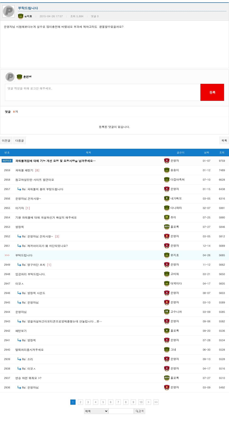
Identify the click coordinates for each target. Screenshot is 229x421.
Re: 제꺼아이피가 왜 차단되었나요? (45, 246)
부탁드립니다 (23, 255)
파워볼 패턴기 (27, 170)
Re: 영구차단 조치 (36, 265)
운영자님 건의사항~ (28, 198)
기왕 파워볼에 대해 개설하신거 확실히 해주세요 (46, 217)
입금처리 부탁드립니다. (30, 274)
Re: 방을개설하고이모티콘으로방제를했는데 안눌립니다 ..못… (62, 321)
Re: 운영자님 (30, 302)
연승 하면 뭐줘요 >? (28, 378)
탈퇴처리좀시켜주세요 (29, 350)
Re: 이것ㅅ (29, 368)
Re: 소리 (27, 359)
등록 (212, 92)
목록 (224, 140)
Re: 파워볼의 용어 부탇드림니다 (42, 189)
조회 (222, 152)
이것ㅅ (19, 283)
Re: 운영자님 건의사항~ (40, 236)
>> (156, 402)
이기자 (22, 208)
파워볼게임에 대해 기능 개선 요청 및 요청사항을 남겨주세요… (55, 161)
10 (141, 402)
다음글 (19, 140)
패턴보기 (21, 331)
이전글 (6, 140)
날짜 (206, 152)
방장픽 (19, 227)
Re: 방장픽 (29, 340)
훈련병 (27, 77)
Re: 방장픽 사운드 (33, 293)
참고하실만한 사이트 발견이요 (34, 180)
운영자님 (21, 312)
